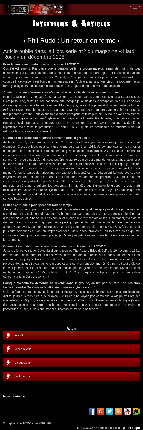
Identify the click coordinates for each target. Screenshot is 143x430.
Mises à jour (22, 349)
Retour (71, 328)
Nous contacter (14, 396)
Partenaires (22, 376)
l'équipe (134, 428)
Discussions (22, 362)
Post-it (18, 335)
